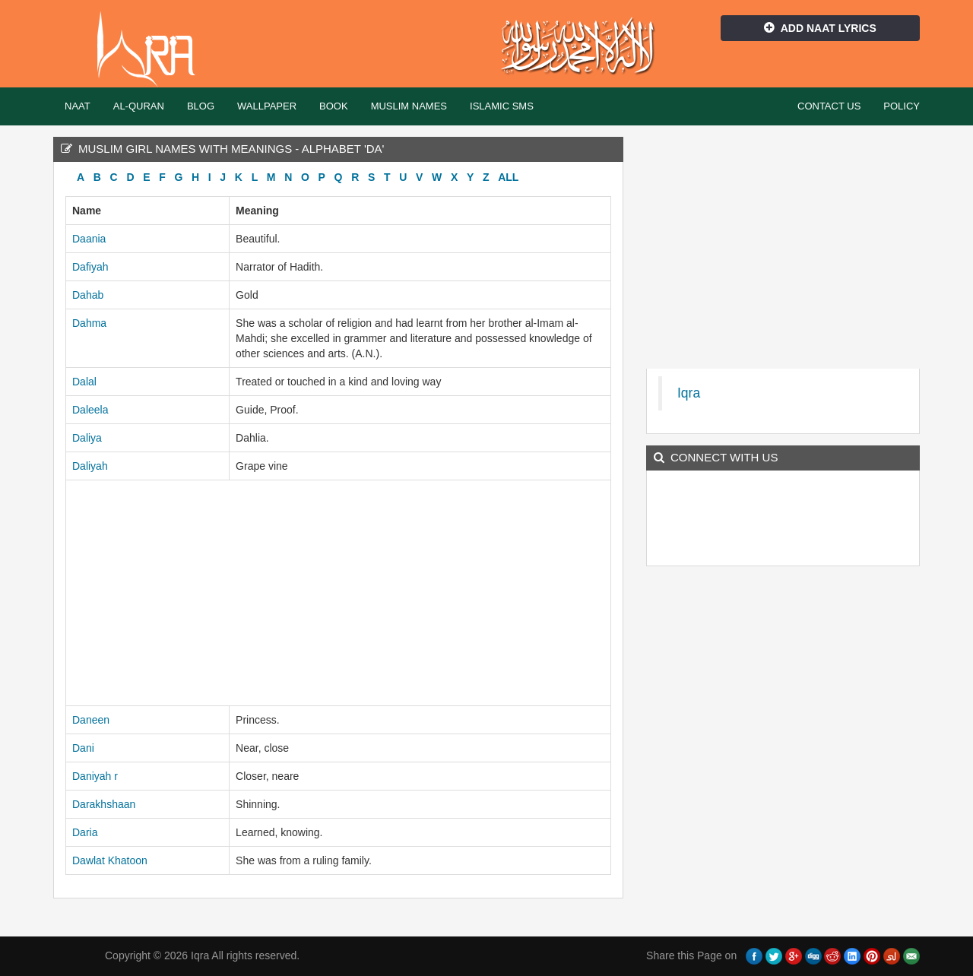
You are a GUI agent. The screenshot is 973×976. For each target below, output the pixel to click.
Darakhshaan (103, 804)
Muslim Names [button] (409, 106)
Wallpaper (266, 106)
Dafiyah (90, 267)
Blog (200, 106)
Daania (89, 239)
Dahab (87, 295)
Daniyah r (95, 776)
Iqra (153, 49)
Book (333, 106)
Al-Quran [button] (138, 106)
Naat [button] (77, 106)
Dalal (84, 382)
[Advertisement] (338, 592)
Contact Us (828, 106)
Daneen (90, 720)
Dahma (89, 323)
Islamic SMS (502, 106)
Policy (901, 106)
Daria (84, 832)
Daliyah (90, 466)
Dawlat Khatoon (109, 860)
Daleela (90, 410)
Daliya (87, 438)
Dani (83, 748)
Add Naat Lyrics (820, 28)
